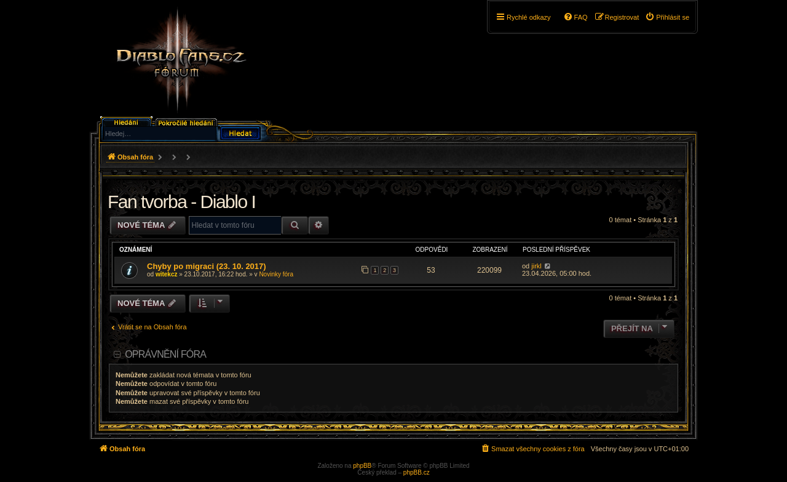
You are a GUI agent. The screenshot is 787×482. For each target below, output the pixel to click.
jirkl (536, 266)
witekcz (167, 274)
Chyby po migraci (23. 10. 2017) (206, 266)
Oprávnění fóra (165, 354)
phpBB (362, 465)
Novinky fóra (276, 274)
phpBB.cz (416, 472)
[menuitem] (667, 17)
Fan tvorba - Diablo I (181, 201)
